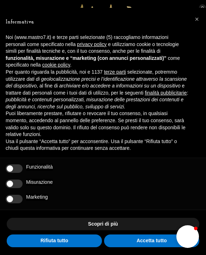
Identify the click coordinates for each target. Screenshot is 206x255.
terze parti (115, 72)
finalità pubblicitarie (166, 93)
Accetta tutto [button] (152, 240)
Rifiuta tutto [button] (54, 240)
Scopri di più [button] (103, 224)
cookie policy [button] (56, 65)
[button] (187, 236)
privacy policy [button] (92, 44)
